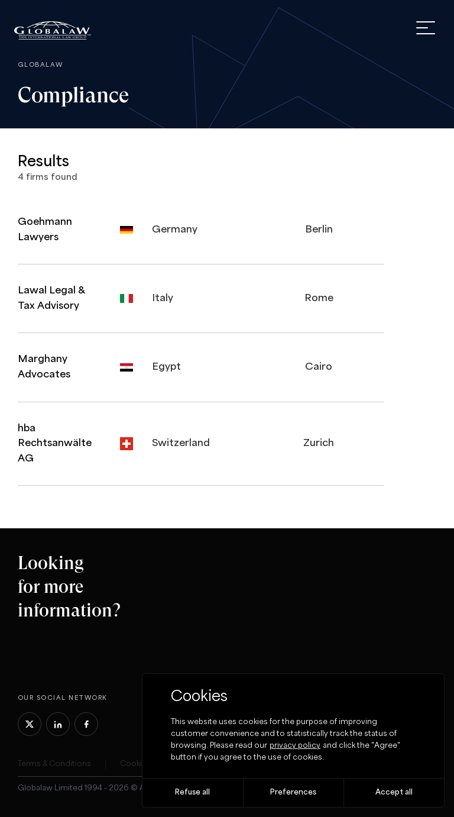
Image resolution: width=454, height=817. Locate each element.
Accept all (394, 792)
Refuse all (192, 792)
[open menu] (425, 27)
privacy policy (295, 746)
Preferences (293, 792)
